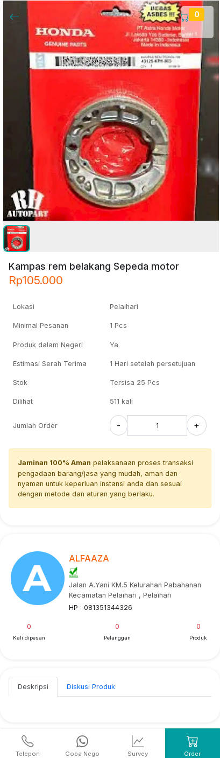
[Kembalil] (17, 16)
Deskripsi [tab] (33, 687)
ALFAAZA (89, 558)
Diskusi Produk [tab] (91, 687)
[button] (16, 238)
